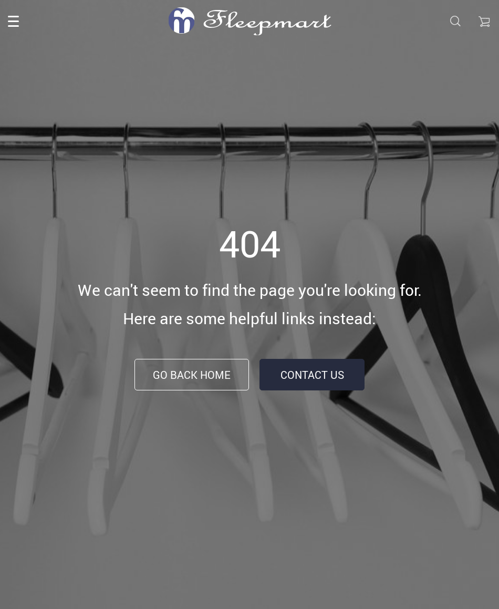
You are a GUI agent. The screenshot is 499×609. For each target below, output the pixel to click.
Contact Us (312, 375)
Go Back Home (192, 375)
